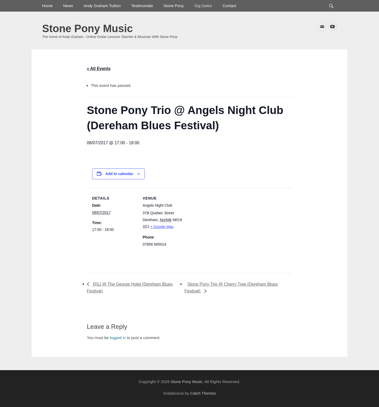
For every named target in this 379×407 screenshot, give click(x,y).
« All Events (99, 68)
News (68, 5)
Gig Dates (203, 5)
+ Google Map (161, 227)
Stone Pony (173, 5)
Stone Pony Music (87, 28)
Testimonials (142, 5)
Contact (229, 5)
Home (47, 5)
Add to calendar (119, 174)
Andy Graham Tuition (102, 5)
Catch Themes (203, 393)
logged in (118, 337)
